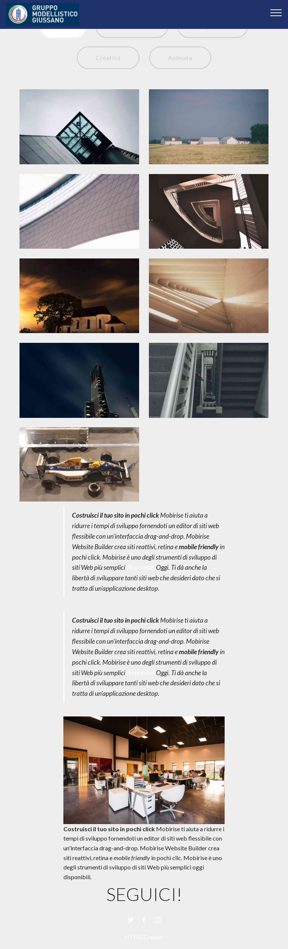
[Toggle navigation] (276, 12)
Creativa (108, 57)
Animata (180, 57)
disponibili (140, 567)
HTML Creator (144, 936)
